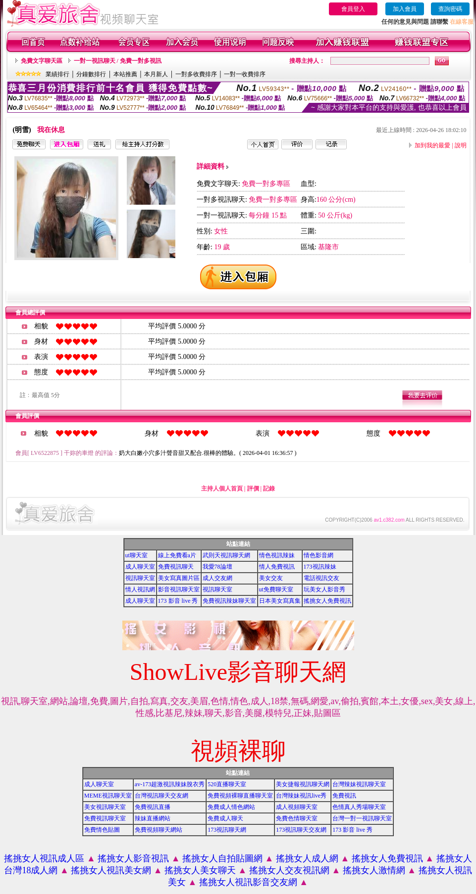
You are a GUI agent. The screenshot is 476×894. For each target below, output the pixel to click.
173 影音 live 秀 (178, 600)
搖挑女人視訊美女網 (111, 870)
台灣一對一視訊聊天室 (362, 818)
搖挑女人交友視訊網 (289, 870)
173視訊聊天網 (227, 829)
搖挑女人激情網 (374, 870)
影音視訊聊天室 (179, 589)
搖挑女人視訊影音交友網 (248, 882)
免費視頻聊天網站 (158, 829)
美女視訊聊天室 (105, 807)
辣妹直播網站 (152, 818)
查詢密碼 (450, 8)
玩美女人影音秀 (324, 589)
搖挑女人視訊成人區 (44, 858)
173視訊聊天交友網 (301, 829)
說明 (461, 145)
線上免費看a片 (177, 555)
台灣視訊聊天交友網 (161, 795)
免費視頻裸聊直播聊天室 (240, 795)
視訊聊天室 (140, 578)
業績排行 (57, 74)
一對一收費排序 (244, 74)
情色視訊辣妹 (277, 555)
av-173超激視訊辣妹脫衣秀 (170, 784)
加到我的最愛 (432, 145)
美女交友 (271, 578)
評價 (253, 488)
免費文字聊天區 (41, 60)
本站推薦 (125, 74)
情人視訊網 (140, 589)
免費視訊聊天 (176, 566)
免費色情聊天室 (296, 818)
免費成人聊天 (225, 818)
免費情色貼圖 (102, 829)
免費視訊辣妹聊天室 (229, 600)
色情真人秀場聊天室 (359, 807)
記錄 (269, 488)
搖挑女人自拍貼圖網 (222, 858)
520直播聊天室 (227, 784)
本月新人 (156, 74)
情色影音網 (318, 555)
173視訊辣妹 (320, 566)
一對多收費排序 (196, 74)
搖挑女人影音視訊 (133, 858)
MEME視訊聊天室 (108, 795)
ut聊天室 (136, 555)
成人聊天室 (140, 566)
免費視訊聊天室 (105, 818)
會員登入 (353, 8)
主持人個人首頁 (222, 488)
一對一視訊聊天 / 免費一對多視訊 (117, 60)
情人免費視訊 (277, 566)
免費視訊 (344, 795)
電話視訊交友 (321, 578)
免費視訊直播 (152, 807)
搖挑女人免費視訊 (327, 600)
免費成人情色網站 (231, 807)
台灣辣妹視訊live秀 (301, 795)
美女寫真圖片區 (179, 578)
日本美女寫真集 (280, 600)
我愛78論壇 (217, 566)
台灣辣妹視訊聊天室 (359, 784)
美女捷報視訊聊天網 (302, 784)
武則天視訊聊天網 (226, 555)
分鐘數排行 (91, 74)
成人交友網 (217, 578)
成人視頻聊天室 (296, 807)
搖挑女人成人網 (307, 858)
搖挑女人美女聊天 (200, 870)
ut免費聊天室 (276, 589)
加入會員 (405, 8)
